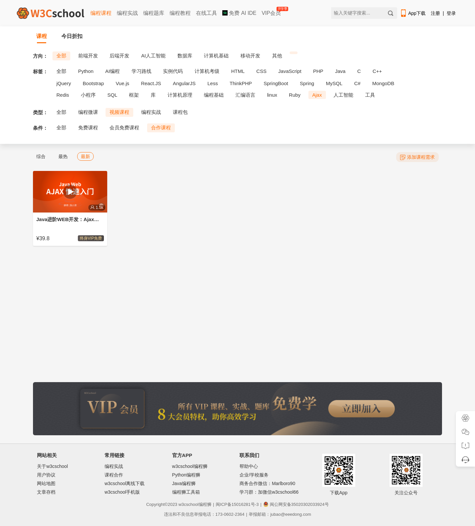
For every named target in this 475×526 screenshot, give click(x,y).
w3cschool (188, 504)
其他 (277, 55)
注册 (435, 13)
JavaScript (289, 71)
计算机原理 (180, 95)
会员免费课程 (124, 127)
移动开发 (250, 55)
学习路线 (141, 71)
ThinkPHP (241, 83)
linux (272, 95)
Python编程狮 (186, 474)
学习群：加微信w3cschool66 (269, 492)
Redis (62, 95)
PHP (318, 71)
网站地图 (46, 483)
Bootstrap (93, 83)
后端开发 (119, 55)
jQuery (63, 83)
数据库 (184, 55)
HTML (238, 71)
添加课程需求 (417, 157)
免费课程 (88, 127)
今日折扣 (71, 36)
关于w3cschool (52, 466)
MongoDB (383, 83)
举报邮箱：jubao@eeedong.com (280, 514)
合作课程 (161, 127)
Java (340, 71)
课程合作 (114, 474)
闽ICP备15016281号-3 (237, 504)
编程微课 (88, 112)
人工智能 (343, 95)
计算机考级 (207, 71)
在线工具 (206, 13)
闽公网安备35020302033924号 (296, 504)
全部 (61, 55)
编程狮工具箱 (186, 492)
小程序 (88, 95)
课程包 (180, 112)
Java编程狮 (184, 483)
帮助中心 (248, 466)
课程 (41, 36)
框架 (134, 95)
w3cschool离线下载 (124, 483)
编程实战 (127, 13)
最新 (85, 156)
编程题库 (153, 13)
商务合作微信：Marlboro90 (267, 483)
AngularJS (184, 83)
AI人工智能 (153, 55)
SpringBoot (276, 83)
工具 (370, 95)
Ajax (317, 95)
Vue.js (122, 83)
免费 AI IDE (239, 13)
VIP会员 (272, 12)
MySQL (334, 83)
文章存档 (46, 492)
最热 (63, 156)
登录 (451, 13)
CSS (261, 71)
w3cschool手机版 (122, 492)
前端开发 (88, 55)
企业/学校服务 (254, 474)
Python (86, 71)
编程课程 (100, 13)
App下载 (413, 13)
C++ (377, 71)
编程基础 (214, 95)
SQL (112, 95)
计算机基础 (216, 55)
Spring (307, 83)
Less (212, 83)
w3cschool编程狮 (189, 466)
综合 (41, 156)
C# (357, 83)
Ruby (295, 95)
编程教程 (180, 13)
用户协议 (46, 474)
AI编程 (112, 71)
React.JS (151, 83)
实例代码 (173, 71)
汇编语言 (245, 95)
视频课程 (119, 112)
